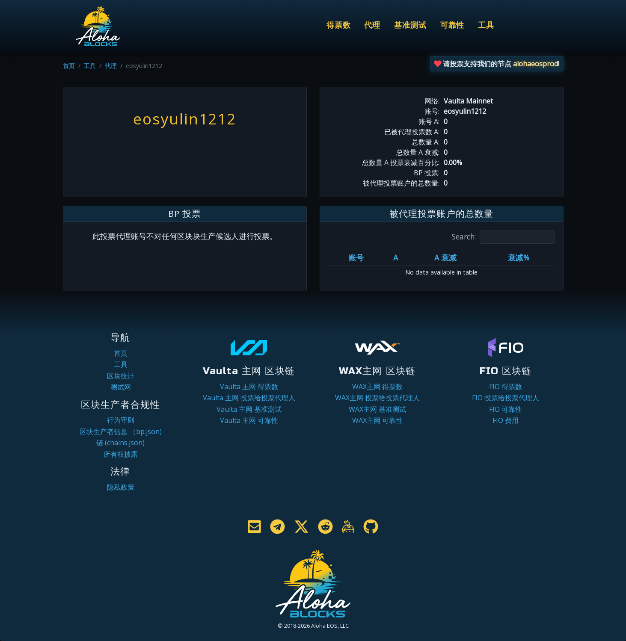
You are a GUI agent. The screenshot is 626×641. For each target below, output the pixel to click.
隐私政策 (120, 487)
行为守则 (120, 420)
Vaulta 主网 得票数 (249, 386)
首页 (69, 66)
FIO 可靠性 (505, 409)
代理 (372, 25)
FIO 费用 (505, 420)
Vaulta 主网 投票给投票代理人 (249, 397)
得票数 (338, 25)
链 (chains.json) (120, 442)
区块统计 (120, 376)
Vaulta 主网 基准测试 (249, 409)
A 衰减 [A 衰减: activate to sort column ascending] (445, 257)
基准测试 (410, 25)
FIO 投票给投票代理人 (505, 397)
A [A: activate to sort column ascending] (395, 257)
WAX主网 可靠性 (377, 420)
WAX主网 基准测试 (377, 409)
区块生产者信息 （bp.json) (121, 431)
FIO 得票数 (505, 386)
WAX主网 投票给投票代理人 (377, 397)
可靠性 (452, 25)
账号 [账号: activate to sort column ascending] (356, 257)
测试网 (120, 387)
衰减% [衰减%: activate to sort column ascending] (518, 257)
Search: (503, 237)
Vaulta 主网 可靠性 (249, 420)
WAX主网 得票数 (377, 386)
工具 (486, 25)
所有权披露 (121, 454)
